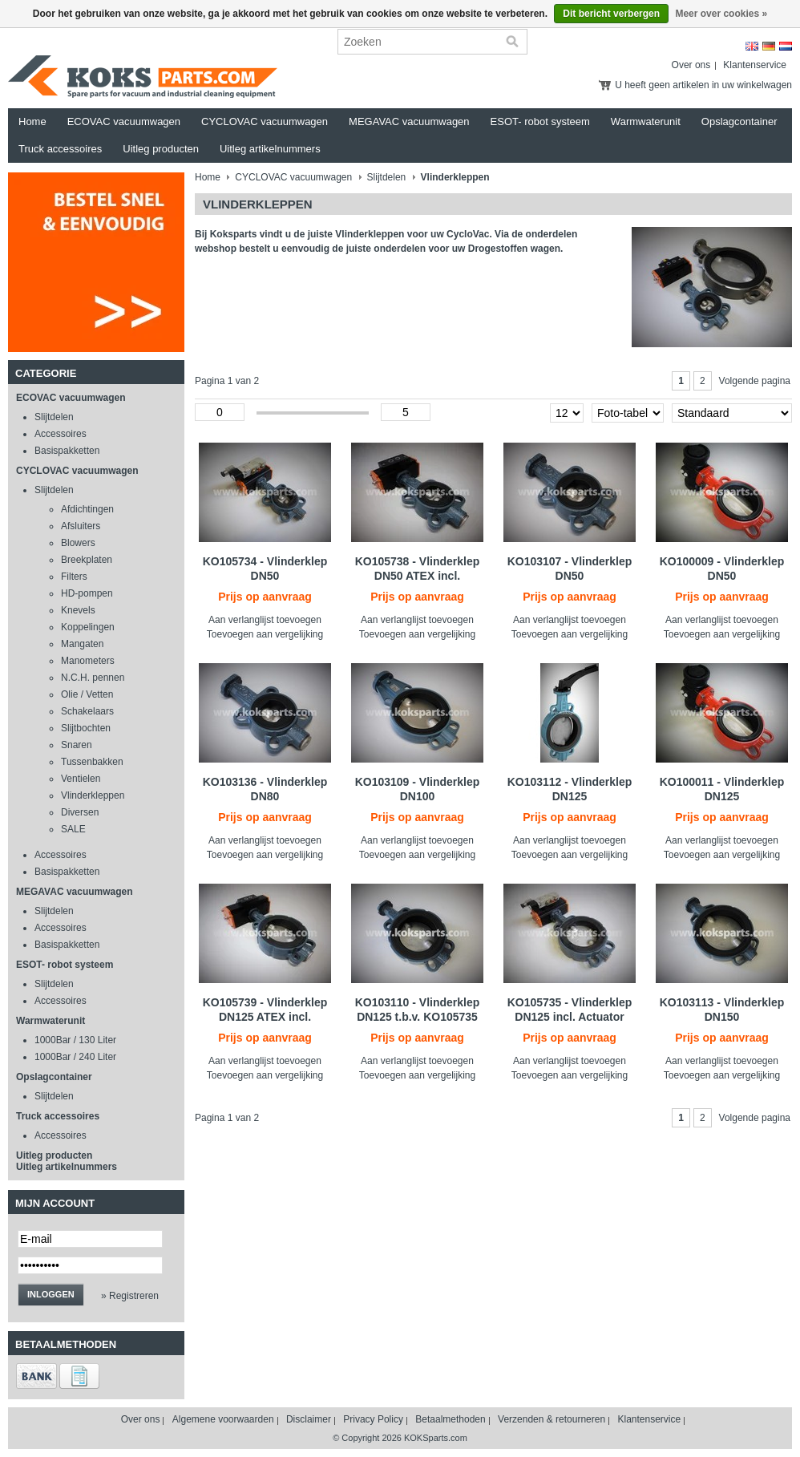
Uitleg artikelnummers (270, 149)
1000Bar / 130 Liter (75, 1040)
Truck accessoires (60, 149)
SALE (73, 829)
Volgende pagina (754, 381)
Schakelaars (87, 711)
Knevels (78, 610)
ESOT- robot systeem (540, 121)
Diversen (80, 812)
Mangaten (82, 644)
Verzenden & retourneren (551, 1419)
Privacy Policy (373, 1419)
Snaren (76, 745)
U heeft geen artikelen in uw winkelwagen (703, 85)
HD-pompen (87, 593)
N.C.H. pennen (92, 677)
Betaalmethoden (450, 1419)
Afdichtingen (87, 509)
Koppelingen (88, 627)
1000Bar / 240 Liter (75, 1056)
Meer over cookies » (721, 13)
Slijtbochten (86, 728)
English (751, 46)
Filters (74, 576)
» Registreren (130, 1295)
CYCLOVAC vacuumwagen (264, 121)
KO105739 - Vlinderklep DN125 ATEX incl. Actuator (265, 1017)
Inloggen (51, 1294)
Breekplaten (86, 559)
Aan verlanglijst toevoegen (264, 619)
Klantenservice (754, 65)
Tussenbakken (92, 761)
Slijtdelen (54, 417)
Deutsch (768, 46)
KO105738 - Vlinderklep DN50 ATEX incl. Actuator (417, 576)
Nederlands (785, 46)
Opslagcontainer (739, 121)
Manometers (88, 660)
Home (32, 121)
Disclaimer (308, 1419)
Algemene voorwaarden (223, 1419)
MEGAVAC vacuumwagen (409, 121)
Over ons (691, 65)
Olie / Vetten (87, 694)
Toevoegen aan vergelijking (265, 634)
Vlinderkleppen (92, 795)
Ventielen (80, 778)
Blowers (78, 542)
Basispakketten (66, 450)
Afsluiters (80, 526)
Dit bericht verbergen (611, 13)
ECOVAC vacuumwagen (123, 121)
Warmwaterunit (646, 121)
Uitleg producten (161, 149)
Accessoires (60, 433)
